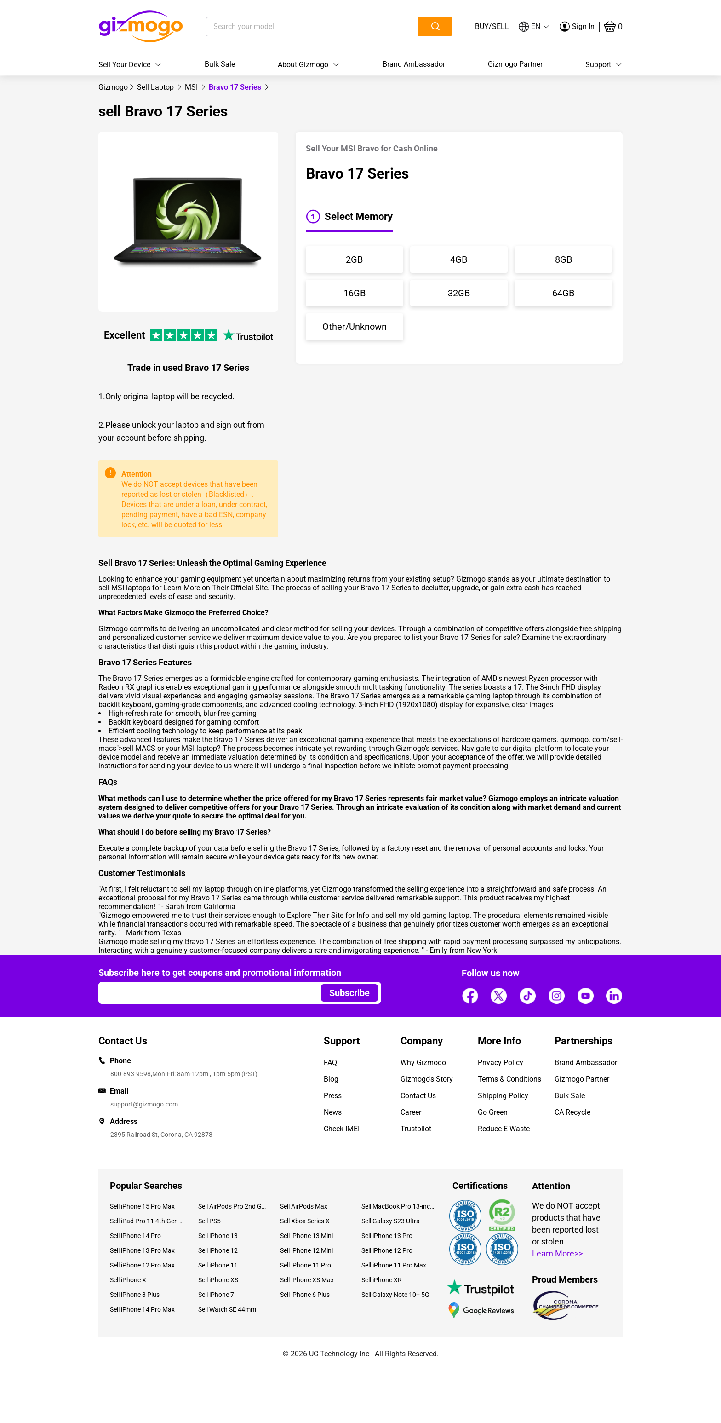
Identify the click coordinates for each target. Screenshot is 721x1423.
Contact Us (418, 1095)
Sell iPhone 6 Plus (305, 1294)
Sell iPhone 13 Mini (306, 1235)
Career (411, 1112)
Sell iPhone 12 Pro (386, 1250)
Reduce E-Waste (504, 1128)
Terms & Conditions (509, 1079)
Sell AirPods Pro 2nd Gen (232, 1206)
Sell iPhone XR (381, 1280)
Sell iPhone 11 (218, 1265)
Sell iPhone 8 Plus (135, 1294)
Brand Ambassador (414, 64)
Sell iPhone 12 (218, 1250)
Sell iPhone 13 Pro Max (142, 1250)
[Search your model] (298, 26)
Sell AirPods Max (303, 1206)
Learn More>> (557, 1253)
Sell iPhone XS (218, 1280)
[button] (534, 27)
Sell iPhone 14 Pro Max (142, 1309)
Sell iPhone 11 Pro (305, 1265)
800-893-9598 (130, 1073)
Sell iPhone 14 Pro (135, 1235)
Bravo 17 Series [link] (236, 87)
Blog (331, 1079)
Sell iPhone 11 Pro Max (393, 1265)
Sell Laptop (156, 87)
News (333, 1112)
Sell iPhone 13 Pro (386, 1235)
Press (333, 1095)
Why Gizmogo (423, 1062)
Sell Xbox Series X (305, 1221)
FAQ (330, 1062)
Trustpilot (416, 1128)
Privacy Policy (500, 1062)
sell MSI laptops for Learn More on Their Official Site (183, 587)
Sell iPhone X (128, 1280)
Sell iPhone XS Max (307, 1280)
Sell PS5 (209, 1221)
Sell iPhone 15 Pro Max (142, 1206)
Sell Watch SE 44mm (227, 1309)
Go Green (493, 1112)
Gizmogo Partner (515, 64)
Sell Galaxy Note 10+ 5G (395, 1294)
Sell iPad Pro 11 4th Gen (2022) (147, 1221)
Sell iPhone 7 (216, 1294)
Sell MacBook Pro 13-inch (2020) (398, 1206)
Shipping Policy (503, 1095)
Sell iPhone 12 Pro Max (142, 1265)
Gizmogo (113, 87)
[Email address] (205, 993)
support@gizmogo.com (144, 1104)
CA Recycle (572, 1112)
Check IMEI (342, 1128)
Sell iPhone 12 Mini (306, 1250)
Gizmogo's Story (427, 1079)
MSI (192, 87)
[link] (113, 87)
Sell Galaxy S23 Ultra (390, 1221)
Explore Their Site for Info (328, 915)
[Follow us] (470, 995)
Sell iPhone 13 (218, 1235)
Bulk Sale (220, 64)
